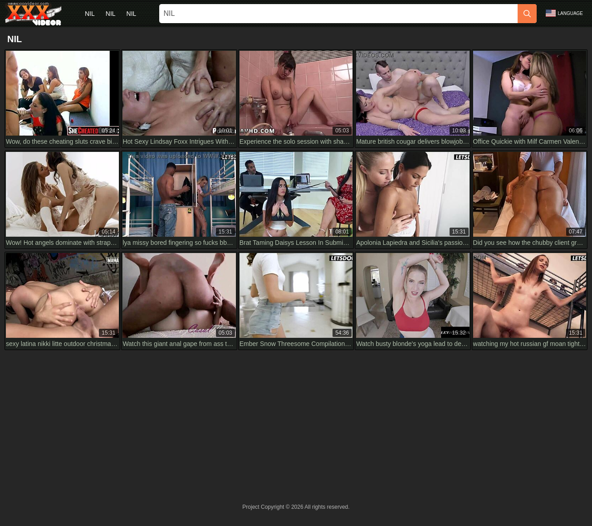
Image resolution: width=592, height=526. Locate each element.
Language (564, 13)
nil (90, 13)
